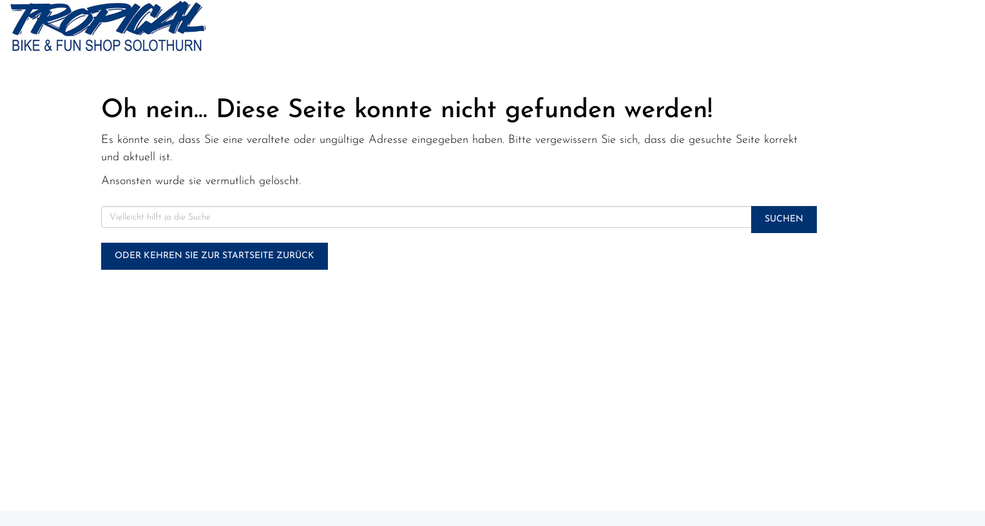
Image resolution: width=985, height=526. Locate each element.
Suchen (784, 219)
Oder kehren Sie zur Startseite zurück (214, 256)
